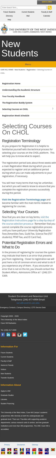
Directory (9, 16)
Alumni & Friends (7, 365)
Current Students (28, 12)
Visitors (3, 369)
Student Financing (7, 404)
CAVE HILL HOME (7, 70)
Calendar (46, 16)
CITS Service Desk (39, 307)
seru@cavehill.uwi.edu (27, 302)
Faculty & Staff (46, 12)
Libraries (4, 399)
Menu (28, 64)
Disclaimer (21, 445)
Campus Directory (23, 307)
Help (9, 20)
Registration (31, 70)
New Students (20, 70)
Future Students (9, 12)
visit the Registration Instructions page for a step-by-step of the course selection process (28, 220)
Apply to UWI (5, 391)
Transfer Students (7, 378)
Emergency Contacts (7, 307)
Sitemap (35, 445)
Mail (27, 16)
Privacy (7, 445)
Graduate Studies (7, 395)
